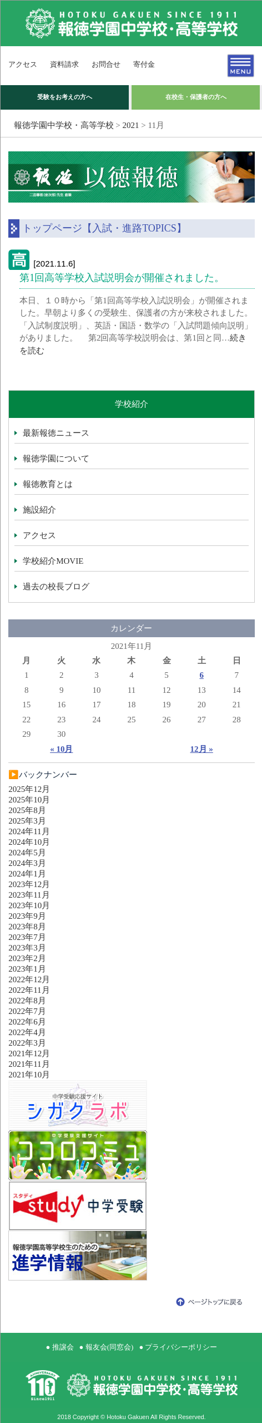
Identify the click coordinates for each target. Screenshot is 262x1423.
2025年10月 (29, 799)
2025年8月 (27, 810)
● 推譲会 (60, 1347)
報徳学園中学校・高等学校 (64, 125)
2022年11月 (28, 990)
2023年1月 (27, 968)
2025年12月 (29, 789)
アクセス (22, 64)
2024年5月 (27, 852)
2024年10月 (29, 842)
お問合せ (106, 64)
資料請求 (64, 64)
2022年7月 (27, 1011)
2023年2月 (27, 958)
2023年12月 (29, 884)
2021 (131, 125)
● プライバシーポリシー (178, 1347)
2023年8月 (27, 926)
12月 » (201, 749)
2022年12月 (29, 979)
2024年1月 (27, 873)
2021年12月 (29, 1053)
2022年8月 (27, 1000)
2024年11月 (28, 831)
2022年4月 (27, 1032)
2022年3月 (27, 1042)
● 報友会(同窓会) (106, 1347)
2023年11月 (28, 894)
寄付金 (144, 64)
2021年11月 (28, 1064)
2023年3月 (27, 947)
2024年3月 (27, 863)
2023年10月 (29, 905)
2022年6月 (27, 1021)
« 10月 (61, 749)
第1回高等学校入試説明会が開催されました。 (121, 277)
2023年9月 (27, 916)
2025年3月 (27, 820)
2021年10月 (29, 1074)
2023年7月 (27, 937)
